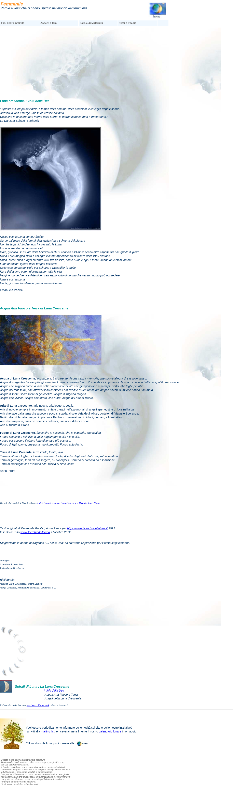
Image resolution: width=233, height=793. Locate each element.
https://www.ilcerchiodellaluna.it (87, 528)
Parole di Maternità (91, 23)
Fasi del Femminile (12, 23)
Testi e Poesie (127, 23)
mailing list (47, 731)
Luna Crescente (52, 503)
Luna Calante (80, 503)
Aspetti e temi (48, 23)
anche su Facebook (38, 705)
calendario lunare (110, 731)
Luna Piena (66, 503)
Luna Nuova (94, 503)
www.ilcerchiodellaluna (35, 532)
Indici (40, 503)
